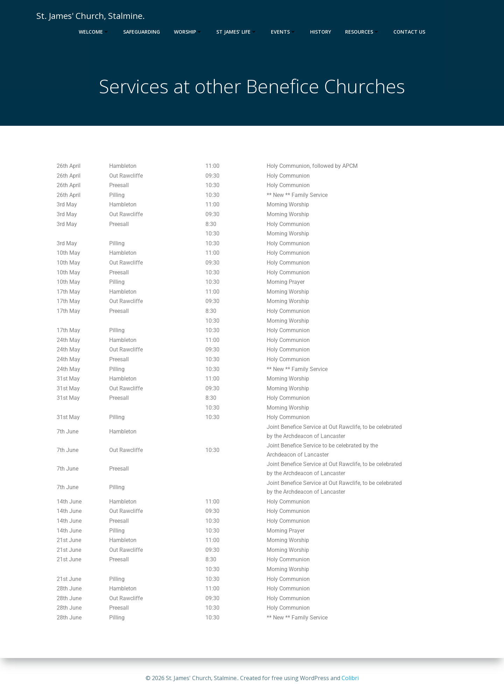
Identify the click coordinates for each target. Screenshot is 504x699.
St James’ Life (236, 31)
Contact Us (409, 31)
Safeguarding (141, 31)
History (320, 31)
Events (283, 31)
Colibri (350, 678)
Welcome (94, 31)
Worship (188, 31)
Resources (362, 31)
